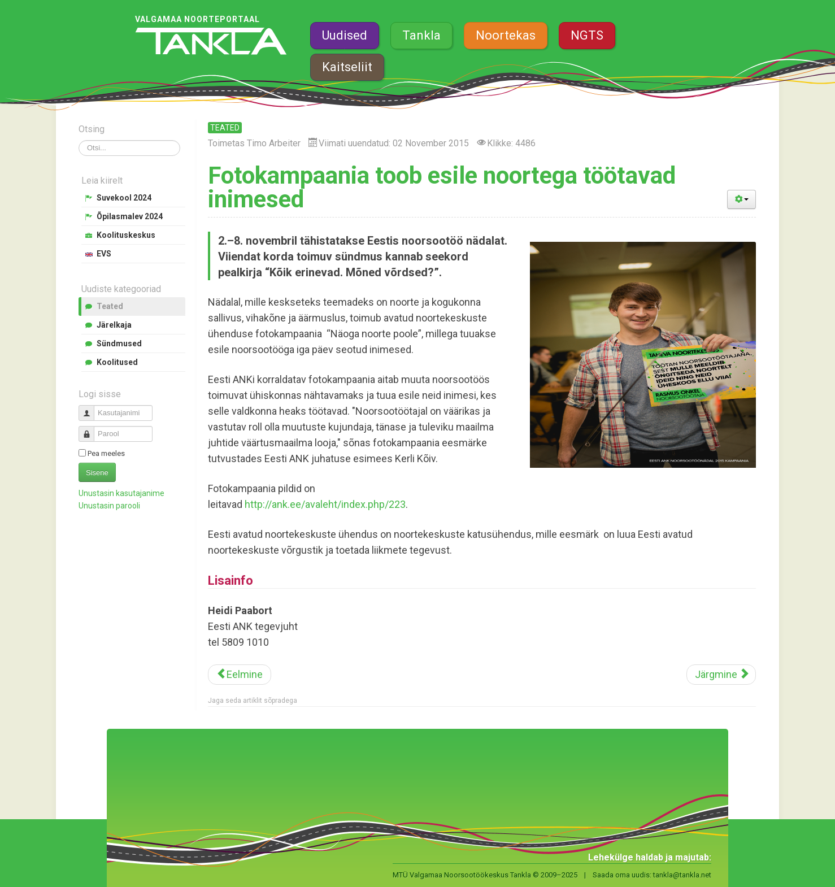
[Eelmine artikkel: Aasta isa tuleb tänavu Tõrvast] (239, 674)
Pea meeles (106, 453)
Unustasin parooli (109, 505)
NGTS (587, 35)
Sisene (97, 472)
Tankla (421, 35)
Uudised (344, 35)
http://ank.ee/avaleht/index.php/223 (325, 504)
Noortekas (506, 35)
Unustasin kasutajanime (121, 493)
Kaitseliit (347, 67)
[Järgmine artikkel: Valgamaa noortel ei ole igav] (721, 674)
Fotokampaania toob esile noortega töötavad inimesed (442, 187)
